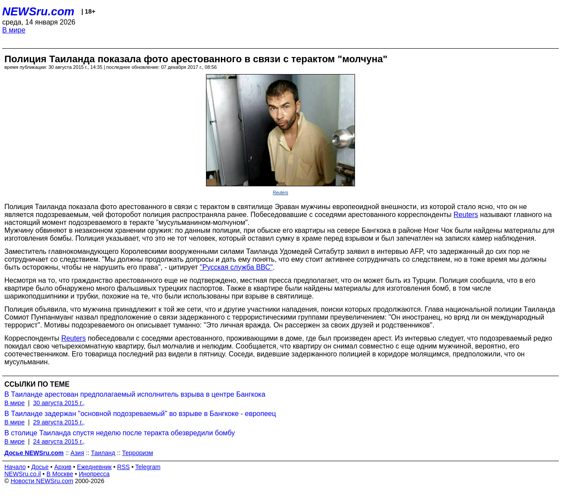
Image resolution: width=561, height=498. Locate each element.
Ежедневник (94, 466)
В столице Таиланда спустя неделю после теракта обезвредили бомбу (119, 433)
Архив (62, 466)
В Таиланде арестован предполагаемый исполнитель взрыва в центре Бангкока (134, 394)
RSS (123, 466)
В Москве (59, 473)
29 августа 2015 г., (59, 422)
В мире (13, 30)
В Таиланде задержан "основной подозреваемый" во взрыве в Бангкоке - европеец (140, 413)
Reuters (280, 192)
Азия (77, 452)
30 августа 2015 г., (59, 402)
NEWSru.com (38, 11)
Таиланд (103, 452)
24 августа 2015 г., (59, 441)
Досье (40, 466)
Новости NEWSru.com (42, 480)
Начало (15, 466)
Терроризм (137, 452)
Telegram (148, 466)
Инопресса (94, 473)
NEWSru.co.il (22, 473)
